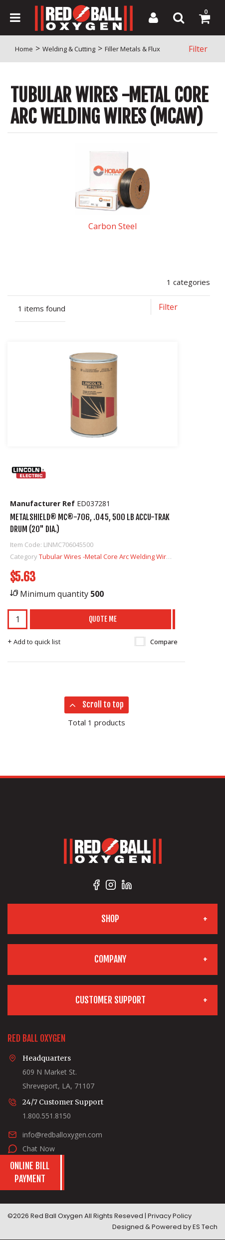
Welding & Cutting (68, 48)
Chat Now (38, 1148)
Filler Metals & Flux (132, 48)
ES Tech (205, 1227)
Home (24, 48)
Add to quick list (33, 641)
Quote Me (103, 619)
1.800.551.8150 (46, 1115)
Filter (198, 48)
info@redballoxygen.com (62, 1134)
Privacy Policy (170, 1216)
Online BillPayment (29, 1172)
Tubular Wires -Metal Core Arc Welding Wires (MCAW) (118, 556)
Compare (156, 642)
